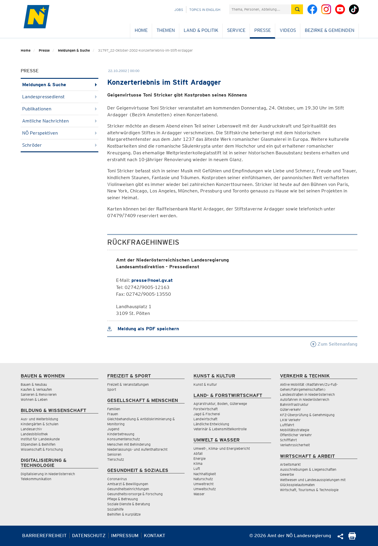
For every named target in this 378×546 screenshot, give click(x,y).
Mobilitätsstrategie (294, 430)
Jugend (113, 429)
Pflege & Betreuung (122, 499)
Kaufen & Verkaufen (36, 389)
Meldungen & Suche (74, 50)
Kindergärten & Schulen (39, 424)
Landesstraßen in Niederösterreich (307, 394)
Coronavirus (117, 479)
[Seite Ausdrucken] (352, 538)
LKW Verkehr (290, 420)
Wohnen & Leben (34, 399)
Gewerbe (287, 474)
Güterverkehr (290, 409)
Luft (196, 468)
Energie (199, 458)
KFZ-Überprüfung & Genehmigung (307, 415)
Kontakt (154, 535)
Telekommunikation (36, 479)
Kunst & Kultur (205, 384)
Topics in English (204, 9)
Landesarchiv (31, 429)
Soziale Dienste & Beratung (128, 504)
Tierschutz (115, 459)
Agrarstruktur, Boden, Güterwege (220, 403)
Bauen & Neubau (34, 384)
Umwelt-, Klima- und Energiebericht (221, 448)
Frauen (112, 414)
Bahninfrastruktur (294, 404)
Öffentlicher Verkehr (296, 435)
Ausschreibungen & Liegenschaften (308, 469)
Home (141, 30)
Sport (111, 389)
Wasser (199, 494)
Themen (166, 30)
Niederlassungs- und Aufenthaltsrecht (137, 449)
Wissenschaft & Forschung (42, 449)
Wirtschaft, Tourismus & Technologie (309, 490)
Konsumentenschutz (123, 439)
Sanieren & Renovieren (39, 394)
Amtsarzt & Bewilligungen (127, 484)
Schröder (59, 145)
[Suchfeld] (260, 9)
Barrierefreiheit (44, 535)
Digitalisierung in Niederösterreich (48, 474)
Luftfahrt (287, 425)
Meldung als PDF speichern (143, 328)
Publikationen (59, 109)
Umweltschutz (204, 489)
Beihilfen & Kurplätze (124, 514)
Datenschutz (89, 535)
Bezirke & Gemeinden (329, 30)
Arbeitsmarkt (290, 464)
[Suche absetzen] (297, 9)
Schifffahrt (288, 440)
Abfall (198, 453)
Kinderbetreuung (120, 434)
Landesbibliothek (34, 434)
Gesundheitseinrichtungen (128, 489)
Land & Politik (201, 30)
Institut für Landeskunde (40, 439)
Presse (262, 30)
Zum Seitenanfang (333, 344)
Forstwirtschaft (205, 409)
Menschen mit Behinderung (129, 444)
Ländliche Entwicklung (211, 424)
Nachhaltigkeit (204, 474)
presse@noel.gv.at (152, 280)
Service (236, 30)
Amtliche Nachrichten (59, 121)
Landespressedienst (59, 96)
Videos (288, 30)
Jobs (178, 9)
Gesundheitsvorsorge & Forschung (135, 494)
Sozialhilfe (115, 509)
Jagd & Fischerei (206, 414)
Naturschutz (203, 479)
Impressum (125, 535)
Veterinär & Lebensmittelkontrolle (220, 429)
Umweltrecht (203, 484)
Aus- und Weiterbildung (39, 419)
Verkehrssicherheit (295, 445)
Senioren (114, 454)
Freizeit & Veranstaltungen (128, 384)
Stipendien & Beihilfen (38, 444)
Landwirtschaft (205, 419)
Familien (113, 409)
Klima (197, 463)
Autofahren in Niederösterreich (304, 399)
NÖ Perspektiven (59, 133)
